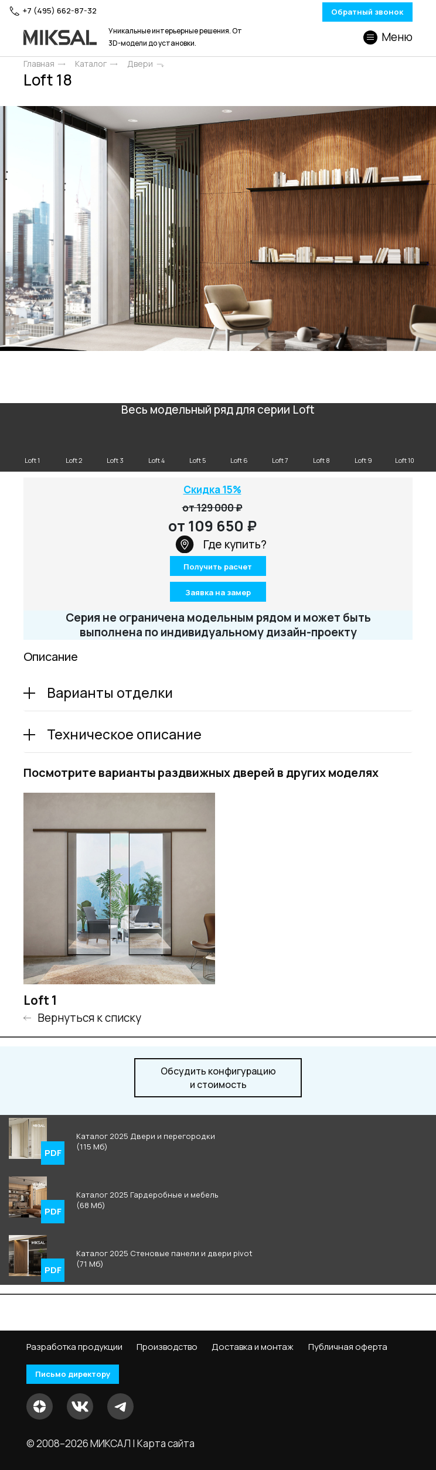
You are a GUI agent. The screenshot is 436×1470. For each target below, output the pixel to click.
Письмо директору (81, 1374)
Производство (167, 1346)
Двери (140, 64)
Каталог (91, 64)
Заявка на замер (218, 594)
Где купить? (221, 546)
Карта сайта (166, 1443)
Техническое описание (124, 736)
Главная (38, 64)
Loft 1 (40, 1003)
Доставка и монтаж (253, 1346)
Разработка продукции (74, 1346)
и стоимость (218, 1080)
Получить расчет (218, 570)
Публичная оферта (347, 1346)
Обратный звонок (340, 12)
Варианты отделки (110, 694)
